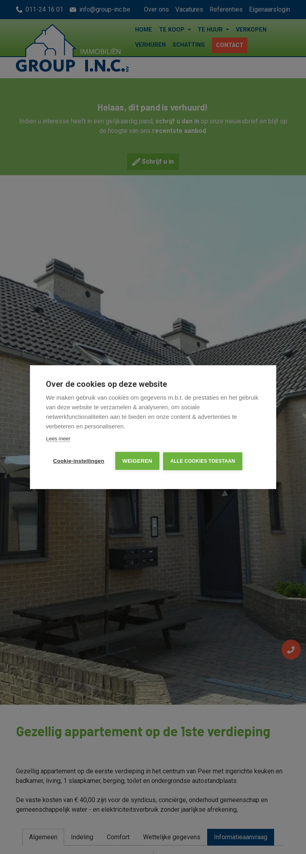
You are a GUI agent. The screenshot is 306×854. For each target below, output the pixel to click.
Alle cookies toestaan (203, 461)
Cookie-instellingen (78, 461)
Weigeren (138, 461)
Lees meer (58, 439)
